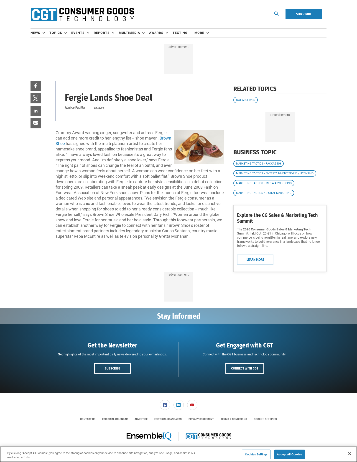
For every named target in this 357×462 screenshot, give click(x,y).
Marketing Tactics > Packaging (258, 163)
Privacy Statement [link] (201, 419)
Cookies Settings (265, 419)
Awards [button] (156, 33)
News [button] (35, 33)
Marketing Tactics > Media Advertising (264, 183)
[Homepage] (82, 14)
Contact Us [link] (87, 419)
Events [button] (78, 33)
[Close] (350, 454)
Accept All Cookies (289, 454)
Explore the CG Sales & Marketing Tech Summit (277, 218)
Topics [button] (55, 33)
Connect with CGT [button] (244, 368)
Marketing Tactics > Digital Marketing (263, 193)
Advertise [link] (141, 419)
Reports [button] (102, 33)
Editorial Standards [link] (168, 419)
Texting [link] (180, 33)
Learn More (255, 259)
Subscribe (303, 14)
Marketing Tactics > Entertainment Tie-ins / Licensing (275, 173)
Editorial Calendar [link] (115, 419)
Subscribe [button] (112, 368)
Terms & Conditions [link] (234, 419)
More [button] (199, 33)
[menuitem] (40, 33)
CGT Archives (245, 100)
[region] (178, 454)
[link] (36, 86)
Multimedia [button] (129, 33)
